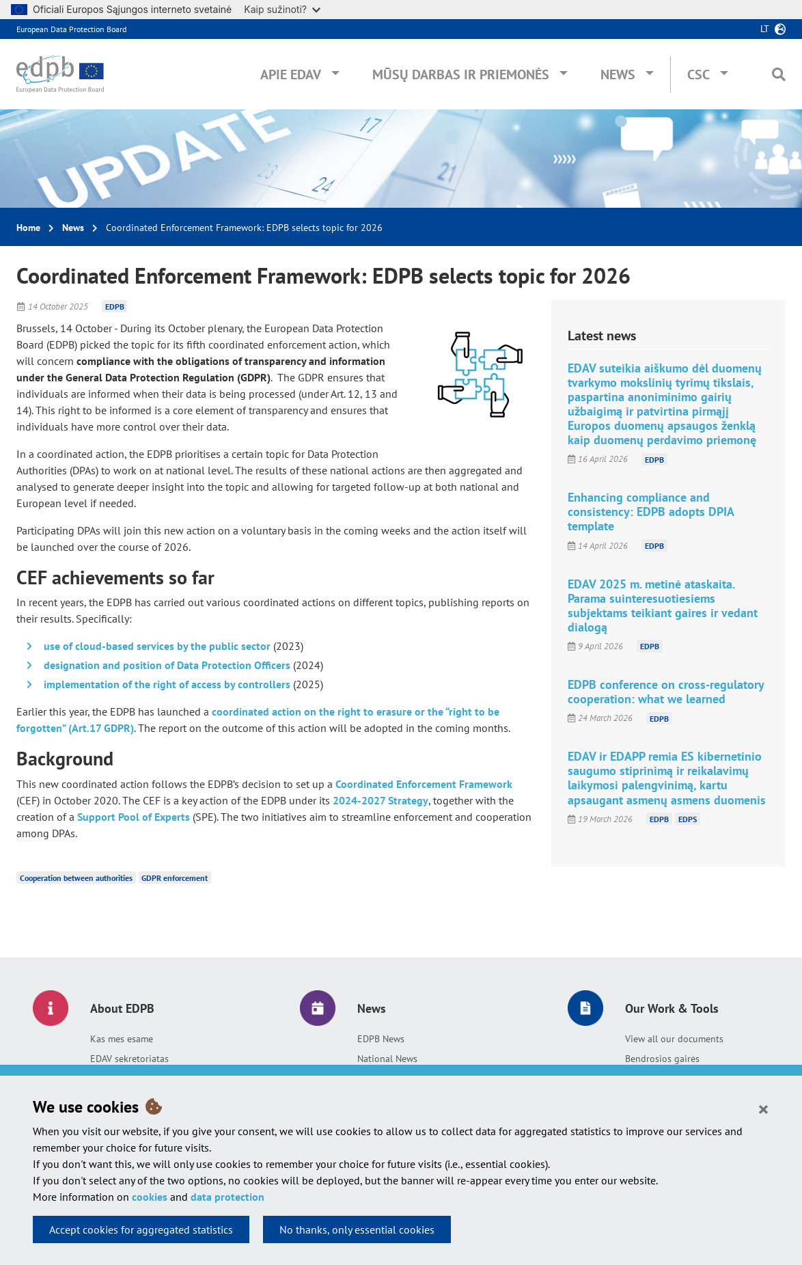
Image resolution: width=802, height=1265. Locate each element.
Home (28, 227)
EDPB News (380, 1039)
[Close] (763, 1108)
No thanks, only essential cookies (356, 1229)
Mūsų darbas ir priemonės (460, 74)
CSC (698, 74)
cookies (149, 1196)
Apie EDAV (290, 74)
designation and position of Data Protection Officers (167, 665)
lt (764, 29)
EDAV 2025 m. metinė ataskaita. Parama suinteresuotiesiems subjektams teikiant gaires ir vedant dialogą (663, 605)
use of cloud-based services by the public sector (157, 646)
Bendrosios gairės (662, 1058)
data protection (227, 1196)
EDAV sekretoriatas (129, 1058)
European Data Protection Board (71, 29)
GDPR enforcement (174, 878)
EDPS (687, 819)
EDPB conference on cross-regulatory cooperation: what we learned (666, 692)
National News (387, 1058)
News (617, 74)
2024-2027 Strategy (380, 800)
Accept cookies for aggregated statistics (141, 1229)
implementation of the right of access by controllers (167, 684)
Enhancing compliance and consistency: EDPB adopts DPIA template (651, 511)
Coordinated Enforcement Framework (423, 784)
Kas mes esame (121, 1039)
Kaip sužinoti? (282, 9)
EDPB (114, 306)
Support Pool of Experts (133, 817)
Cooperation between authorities (76, 878)
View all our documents (674, 1039)
